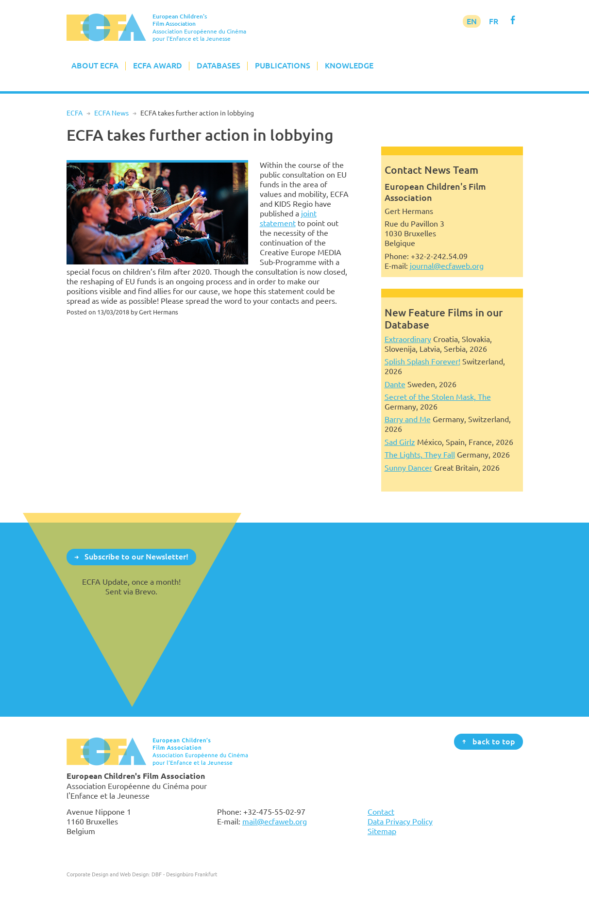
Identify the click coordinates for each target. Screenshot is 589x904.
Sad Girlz (400, 442)
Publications (282, 65)
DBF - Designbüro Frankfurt (184, 874)
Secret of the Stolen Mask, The (438, 397)
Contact (381, 811)
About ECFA (94, 65)
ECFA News (111, 113)
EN (472, 21)
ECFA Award (157, 65)
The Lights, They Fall (420, 454)
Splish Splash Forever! (422, 361)
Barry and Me (408, 419)
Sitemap (382, 831)
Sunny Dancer (408, 467)
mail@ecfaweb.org (274, 821)
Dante (395, 384)
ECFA (75, 113)
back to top (493, 741)
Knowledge (349, 65)
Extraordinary (408, 339)
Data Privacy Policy (400, 821)
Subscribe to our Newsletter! (136, 556)
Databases (218, 65)
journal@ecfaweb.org (447, 266)
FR (493, 21)
